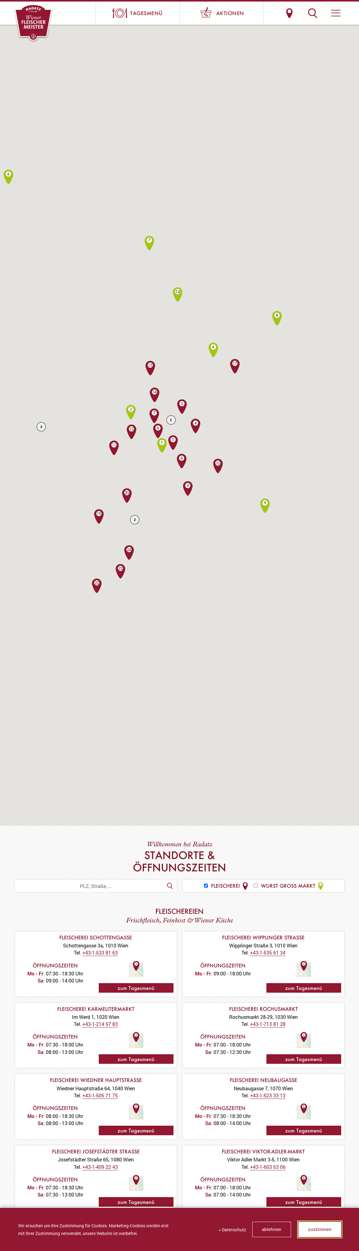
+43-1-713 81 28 (267, 1024)
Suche (312, 13)
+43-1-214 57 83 (100, 1024)
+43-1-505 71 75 (100, 1095)
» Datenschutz (232, 1230)
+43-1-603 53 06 (267, 1167)
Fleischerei (226, 886)
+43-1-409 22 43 (100, 1167)
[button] (335, 13)
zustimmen (320, 1229)
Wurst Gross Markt (289, 886)
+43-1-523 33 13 (267, 1095)
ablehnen (271, 1229)
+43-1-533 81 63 (100, 952)
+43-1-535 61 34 (267, 952)
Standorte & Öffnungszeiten (289, 13)
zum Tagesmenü (136, 988)
